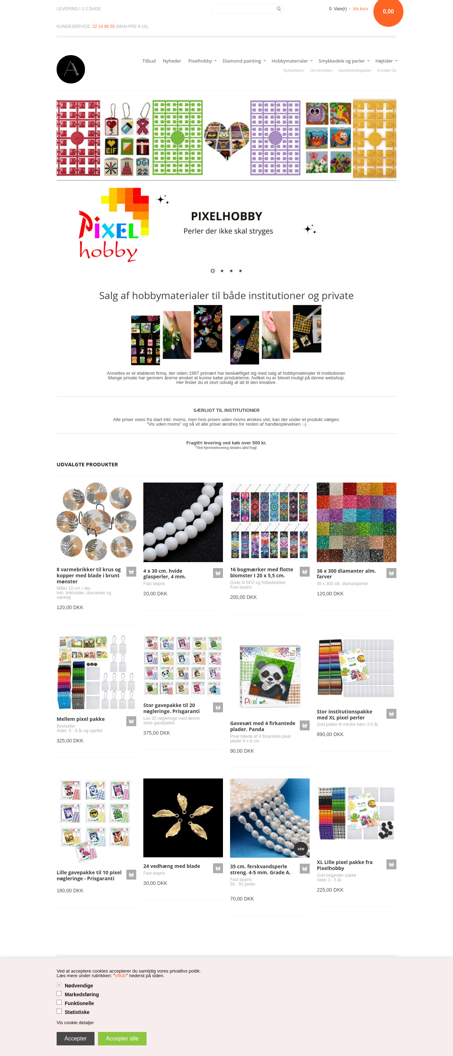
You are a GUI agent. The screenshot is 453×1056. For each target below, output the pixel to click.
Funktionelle (79, 1003)
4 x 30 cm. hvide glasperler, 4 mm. (164, 573)
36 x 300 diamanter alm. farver (346, 573)
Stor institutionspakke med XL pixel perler (344, 714)
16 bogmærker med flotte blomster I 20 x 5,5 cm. (261, 572)
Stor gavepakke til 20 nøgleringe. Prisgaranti (171, 708)
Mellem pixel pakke (81, 719)
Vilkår (120, 975)
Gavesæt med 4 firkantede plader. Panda (262, 726)
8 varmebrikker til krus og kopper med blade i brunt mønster (89, 575)
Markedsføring (82, 994)
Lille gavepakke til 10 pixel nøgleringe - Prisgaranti (89, 875)
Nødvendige (79, 985)
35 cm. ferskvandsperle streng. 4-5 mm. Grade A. (260, 869)
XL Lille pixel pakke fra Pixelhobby (345, 865)
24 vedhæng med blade (171, 866)
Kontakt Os (386, 70)
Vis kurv (360, 8)
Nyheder (172, 61)
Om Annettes (321, 70)
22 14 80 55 (103, 26)
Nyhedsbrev (293, 70)
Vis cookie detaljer (75, 1022)
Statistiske (77, 1012)
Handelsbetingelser (354, 70)
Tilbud (149, 61)
